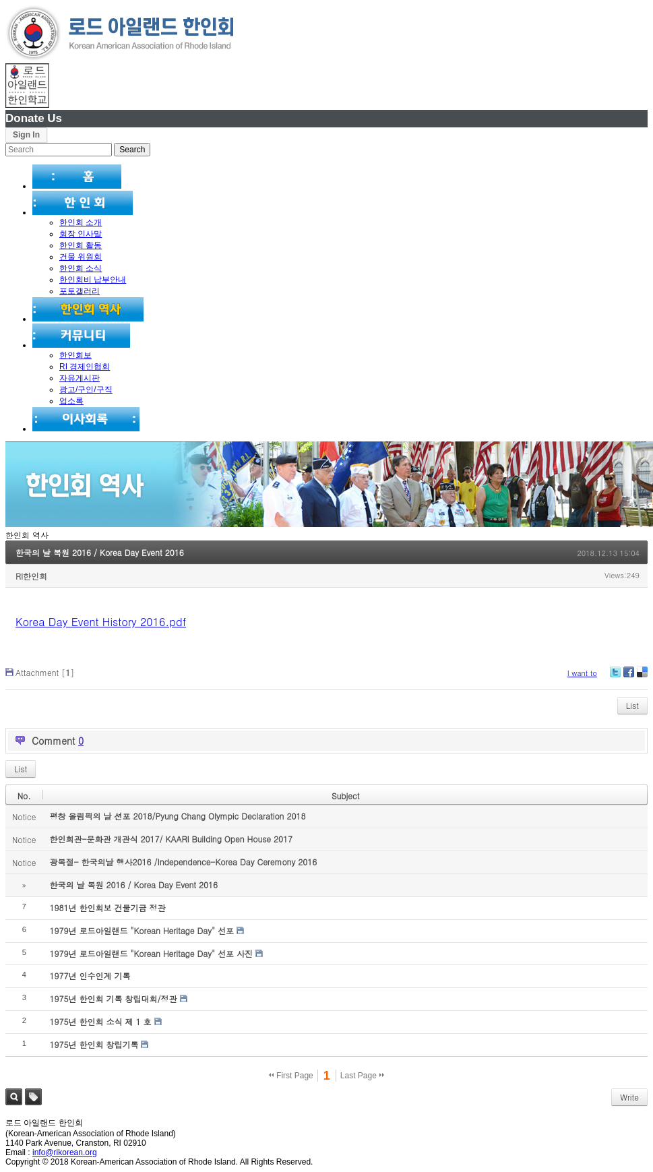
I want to (582, 673)
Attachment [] (44, 672)
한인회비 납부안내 (92, 279)
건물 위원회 (80, 256)
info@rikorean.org (64, 1152)
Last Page (362, 1075)
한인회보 (75, 355)
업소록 (71, 401)
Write (629, 1097)
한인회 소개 (80, 222)
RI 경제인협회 (84, 366)
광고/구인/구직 (86, 389)
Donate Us (33, 118)
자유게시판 (79, 378)
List (632, 705)
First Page (291, 1075)
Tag (33, 1096)
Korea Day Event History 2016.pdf (100, 621)
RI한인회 (31, 576)
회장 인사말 (80, 234)
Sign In (26, 135)
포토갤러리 (79, 291)
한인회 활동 (80, 245)
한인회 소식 (80, 268)
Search (13, 1096)
